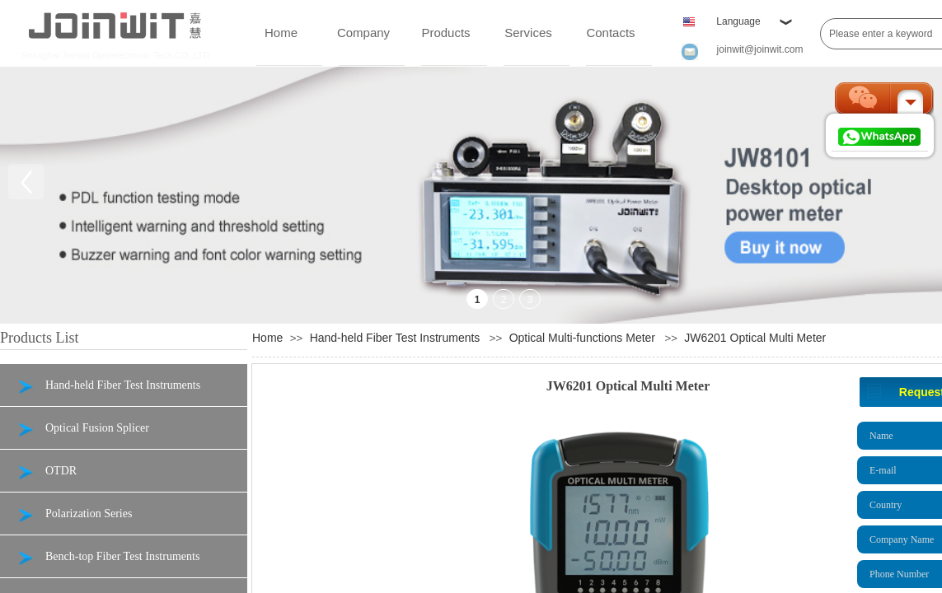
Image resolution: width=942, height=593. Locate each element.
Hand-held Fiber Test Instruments (395, 337)
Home (281, 33)
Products (445, 33)
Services (528, 33)
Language (738, 21)
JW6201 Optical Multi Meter (755, 337)
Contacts (610, 33)
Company (363, 33)
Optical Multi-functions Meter (582, 337)
